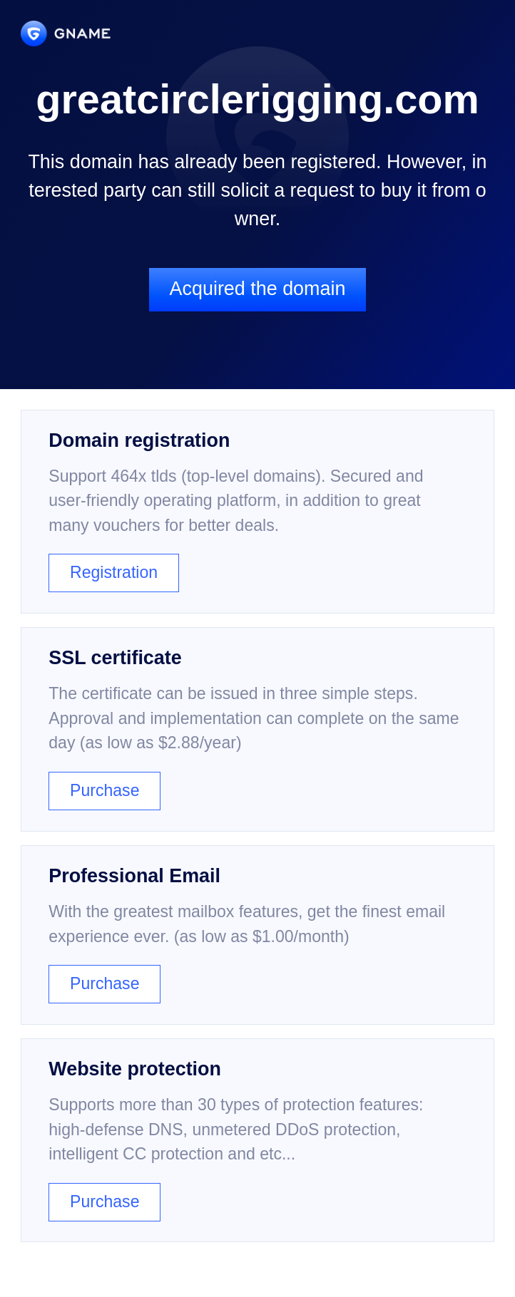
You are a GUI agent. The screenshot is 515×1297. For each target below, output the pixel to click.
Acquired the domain (258, 288)
